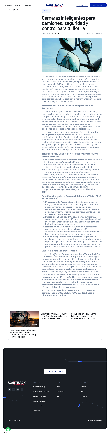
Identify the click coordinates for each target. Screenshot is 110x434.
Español (5, 432)
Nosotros (84, 386)
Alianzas (59, 396)
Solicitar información (98, 5)
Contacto (84, 396)
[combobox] (6, 432)
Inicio (58, 386)
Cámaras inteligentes (39, 401)
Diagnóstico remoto (39, 396)
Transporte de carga (39, 386)
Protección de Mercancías (40, 391)
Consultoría (36, 411)
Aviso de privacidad (14, 420)
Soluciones (60, 391)
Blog (82, 391)
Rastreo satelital (37, 406)
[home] (55, 5)
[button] (8, 5)
